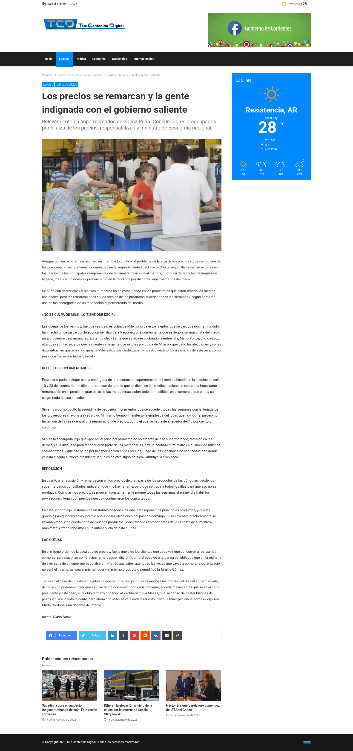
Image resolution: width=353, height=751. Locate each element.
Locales (64, 58)
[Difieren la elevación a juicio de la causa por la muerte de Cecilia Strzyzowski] (131, 685)
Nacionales (119, 58)
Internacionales (143, 58)
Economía (99, 58)
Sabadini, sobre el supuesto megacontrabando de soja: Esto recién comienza (69, 710)
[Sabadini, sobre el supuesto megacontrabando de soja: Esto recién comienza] (69, 685)
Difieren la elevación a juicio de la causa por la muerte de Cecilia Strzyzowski (128, 710)
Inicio (49, 58)
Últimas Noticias (67, 84)
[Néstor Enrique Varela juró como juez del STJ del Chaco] (193, 685)
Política (81, 58)
